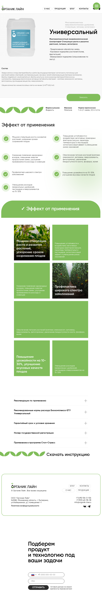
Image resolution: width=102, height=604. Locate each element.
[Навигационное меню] (96, 6)
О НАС (47, 9)
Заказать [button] (83, 97)
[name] (46, 581)
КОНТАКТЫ (83, 9)
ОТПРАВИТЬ (38, 587)
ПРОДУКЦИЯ (60, 9)
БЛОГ (72, 9)
